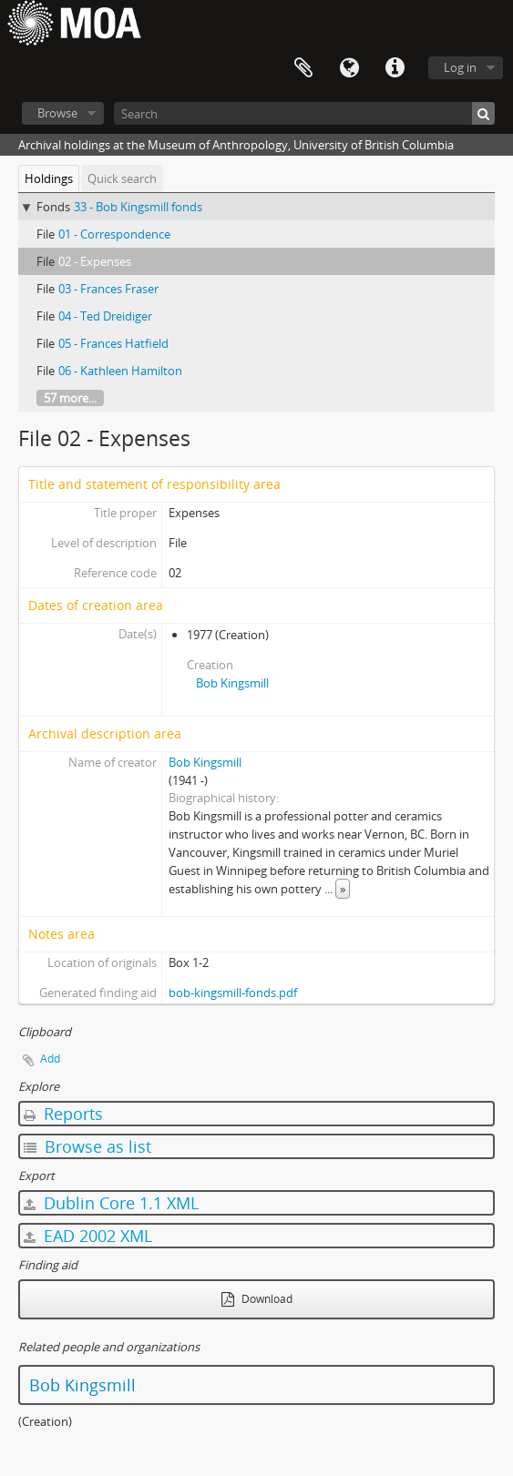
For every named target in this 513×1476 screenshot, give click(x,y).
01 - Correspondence (114, 234)
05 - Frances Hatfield (113, 343)
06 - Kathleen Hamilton (120, 370)
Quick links (394, 68)
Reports (63, 1114)
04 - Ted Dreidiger (105, 316)
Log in (460, 67)
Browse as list (87, 1146)
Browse (57, 113)
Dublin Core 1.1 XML (111, 1203)
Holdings (49, 178)
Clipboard (303, 68)
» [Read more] (342, 889)
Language (349, 68)
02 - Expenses (94, 261)
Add (50, 1058)
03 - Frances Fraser (108, 288)
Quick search (122, 178)
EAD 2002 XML (88, 1236)
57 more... (70, 398)
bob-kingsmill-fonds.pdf (233, 992)
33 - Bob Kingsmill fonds (138, 206)
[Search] (304, 113)
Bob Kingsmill (232, 683)
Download (256, 1299)
